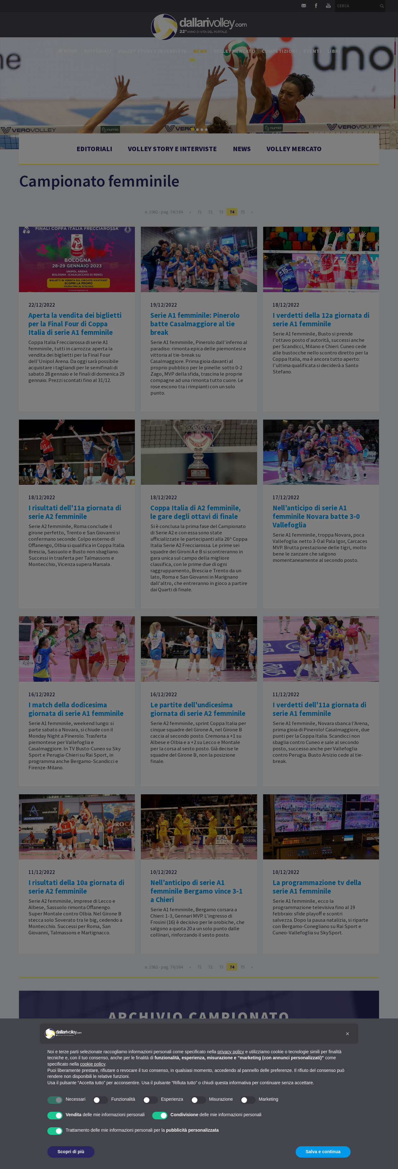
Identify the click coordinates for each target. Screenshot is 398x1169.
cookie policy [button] (92, 1064)
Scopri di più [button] (70, 1151)
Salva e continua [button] (323, 1151)
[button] (347, 1034)
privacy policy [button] (231, 1051)
